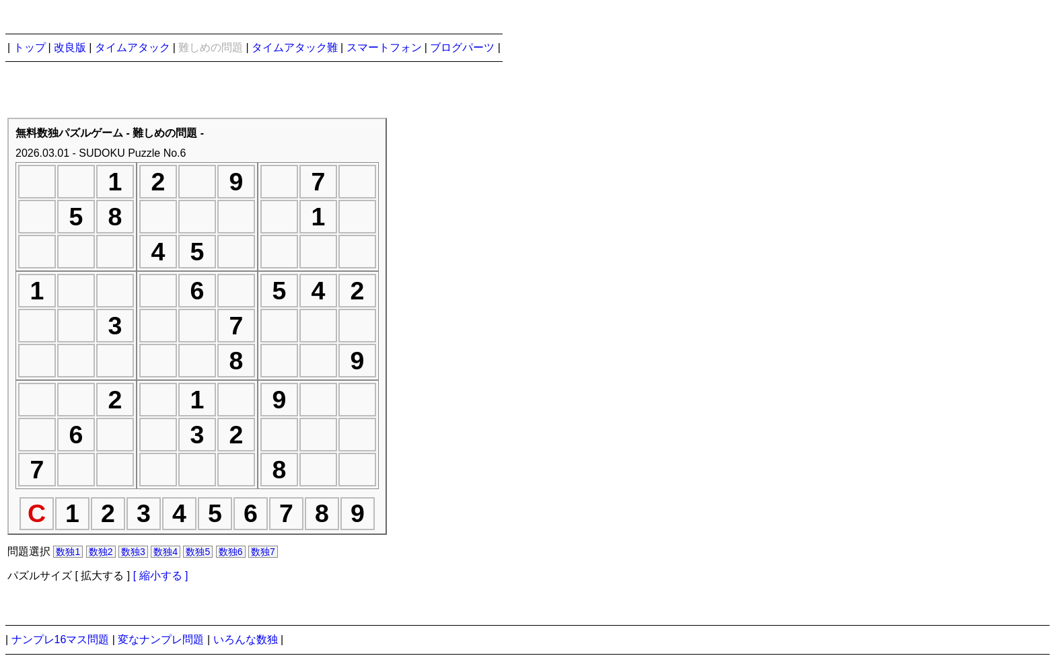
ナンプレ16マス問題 (60, 639)
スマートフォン (384, 47)
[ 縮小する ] (160, 575)
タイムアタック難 (295, 47)
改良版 (70, 47)
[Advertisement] (611, 350)
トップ (29, 47)
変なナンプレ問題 (161, 639)
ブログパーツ (462, 47)
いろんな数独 (245, 639)
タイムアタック (132, 47)
